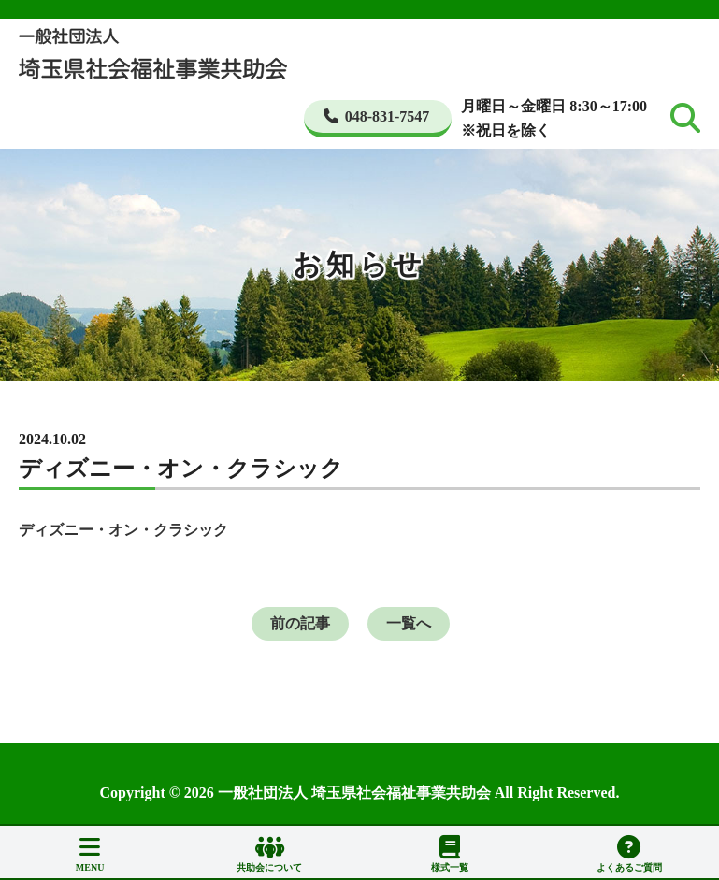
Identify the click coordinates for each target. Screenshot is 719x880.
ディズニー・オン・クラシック (123, 530)
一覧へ (408, 623)
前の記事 (300, 623)
